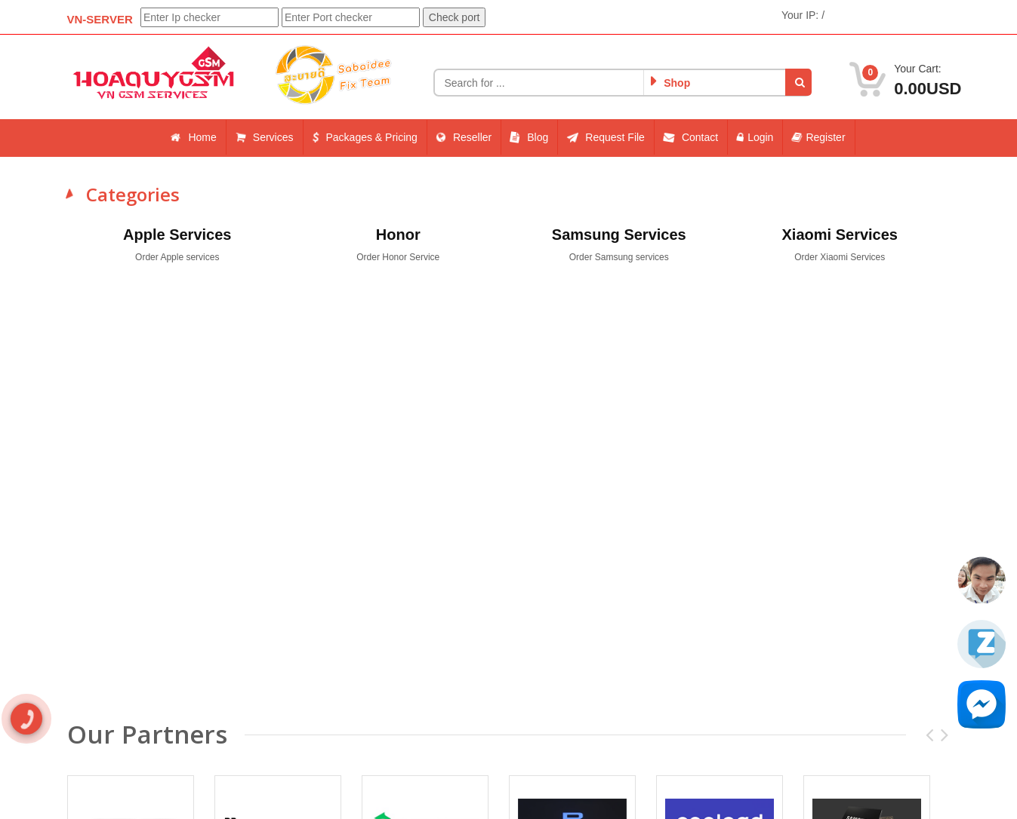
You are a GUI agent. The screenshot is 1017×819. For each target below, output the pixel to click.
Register (818, 137)
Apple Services (177, 234)
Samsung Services (619, 234)
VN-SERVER (100, 19)
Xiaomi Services (840, 234)
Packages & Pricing (365, 137)
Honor (398, 234)
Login (755, 137)
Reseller (464, 137)
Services (265, 137)
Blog (529, 137)
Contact (691, 137)
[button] (798, 82)
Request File (606, 137)
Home (194, 137)
